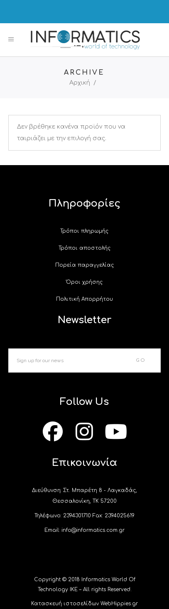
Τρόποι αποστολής (84, 248)
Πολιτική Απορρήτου (84, 299)
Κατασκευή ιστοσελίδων (65, 604)
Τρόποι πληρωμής (84, 231)
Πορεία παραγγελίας (84, 265)
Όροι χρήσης (84, 282)
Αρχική (79, 83)
